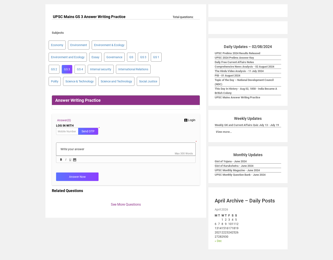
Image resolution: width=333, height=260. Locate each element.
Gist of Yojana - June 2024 (231, 161)
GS (131, 57)
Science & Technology (79, 81)
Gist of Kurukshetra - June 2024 (234, 165)
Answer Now (77, 176)
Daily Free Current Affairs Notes (234, 62)
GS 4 (80, 69)
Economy (57, 45)
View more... (224, 131)
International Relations (133, 69)
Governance (114, 57)
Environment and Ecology (68, 57)
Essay (95, 57)
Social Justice (148, 81)
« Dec (218, 241)
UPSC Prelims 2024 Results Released (237, 53)
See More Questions (126, 204)
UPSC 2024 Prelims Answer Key (234, 57)
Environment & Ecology (109, 45)
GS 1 (156, 57)
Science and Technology (116, 81)
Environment (78, 45)
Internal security (100, 69)
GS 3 (143, 57)
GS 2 (54, 69)
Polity (54, 81)
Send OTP (88, 131)
